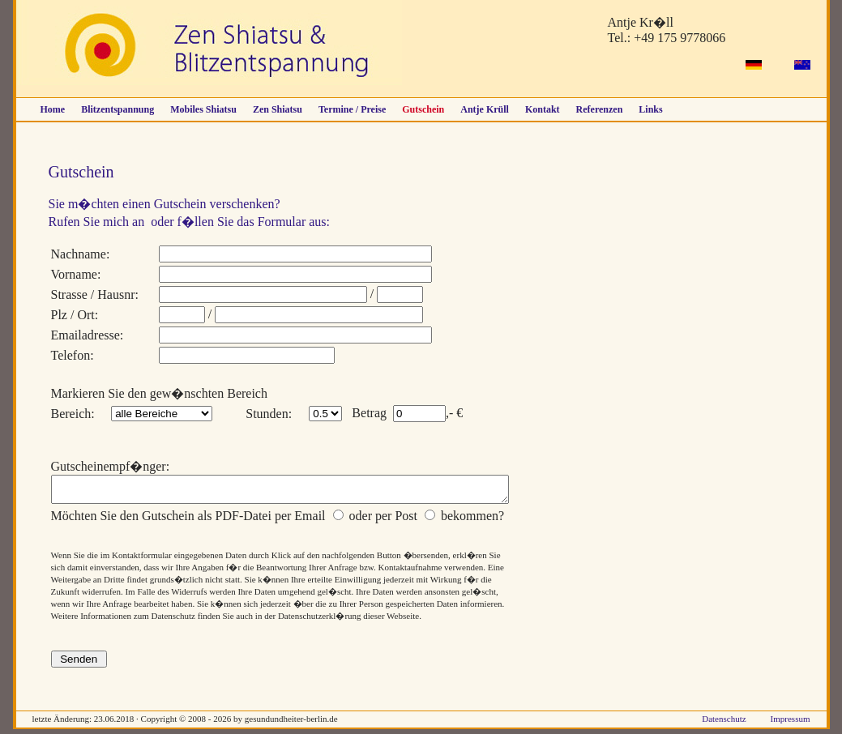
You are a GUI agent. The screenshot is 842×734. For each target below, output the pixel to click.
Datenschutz (724, 723)
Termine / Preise (352, 109)
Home (53, 109)
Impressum (790, 723)
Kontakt (542, 109)
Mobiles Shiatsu (203, 109)
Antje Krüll (484, 109)
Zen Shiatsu (277, 109)
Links (650, 109)
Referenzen (599, 109)
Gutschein (423, 109)
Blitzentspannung (117, 109)
